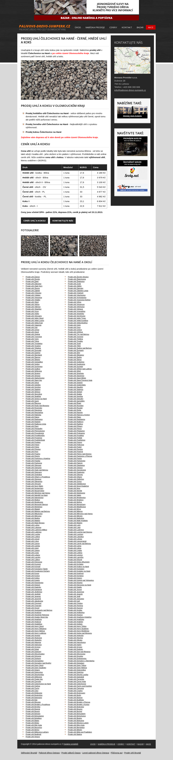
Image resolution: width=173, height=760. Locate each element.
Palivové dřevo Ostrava (49, 753)
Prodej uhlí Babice (75, 734)
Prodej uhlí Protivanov (76, 433)
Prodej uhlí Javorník (33, 599)
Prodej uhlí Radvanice (34, 419)
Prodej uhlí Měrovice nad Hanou (80, 514)
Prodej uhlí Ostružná (33, 468)
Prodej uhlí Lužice (32, 525)
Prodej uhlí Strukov (33, 373)
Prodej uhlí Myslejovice (77, 498)
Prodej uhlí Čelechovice (77, 684)
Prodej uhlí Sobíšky (33, 385)
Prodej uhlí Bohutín (33, 714)
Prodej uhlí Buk (31, 700)
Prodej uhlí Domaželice (34, 661)
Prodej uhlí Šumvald (33, 350)
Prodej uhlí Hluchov (75, 638)
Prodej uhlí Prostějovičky (35, 436)
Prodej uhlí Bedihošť (33, 734)
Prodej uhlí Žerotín (33, 279)
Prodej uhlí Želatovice (76, 281)
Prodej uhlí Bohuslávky (76, 714)
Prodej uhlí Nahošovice (34, 498)
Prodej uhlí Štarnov (33, 357)
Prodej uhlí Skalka (75, 394)
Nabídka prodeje (95, 27)
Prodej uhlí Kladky (75, 587)
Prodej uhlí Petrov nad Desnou (79, 454)
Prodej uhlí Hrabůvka (76, 619)
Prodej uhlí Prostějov (76, 436)
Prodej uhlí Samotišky (76, 401)
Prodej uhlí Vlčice (74, 302)
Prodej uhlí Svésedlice (34, 362)
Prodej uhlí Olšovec (75, 475)
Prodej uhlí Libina (74, 548)
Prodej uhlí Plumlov (75, 449)
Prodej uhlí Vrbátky (33, 300)
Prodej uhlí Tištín (74, 346)
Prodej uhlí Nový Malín (34, 486)
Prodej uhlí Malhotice (76, 518)
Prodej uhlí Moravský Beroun (37, 505)
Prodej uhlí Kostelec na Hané (79, 571)
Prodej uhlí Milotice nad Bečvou (38, 511)
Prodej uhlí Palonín (75, 463)
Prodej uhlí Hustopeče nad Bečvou (39, 610)
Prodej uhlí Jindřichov (34, 592)
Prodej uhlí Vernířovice (76, 316)
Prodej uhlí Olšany (75, 477)
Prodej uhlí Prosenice (34, 438)
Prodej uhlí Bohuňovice (77, 716)
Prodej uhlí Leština (75, 553)
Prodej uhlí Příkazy (75, 426)
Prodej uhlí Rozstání (75, 406)
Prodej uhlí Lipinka (33, 546)
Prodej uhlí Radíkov (75, 424)
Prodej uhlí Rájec (74, 417)
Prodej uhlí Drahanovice (77, 659)
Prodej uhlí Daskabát (76, 677)
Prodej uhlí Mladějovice (77, 507)
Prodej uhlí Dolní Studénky (36, 668)
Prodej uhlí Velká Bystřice (78, 323)
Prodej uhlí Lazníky (33, 557)
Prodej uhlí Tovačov (33, 346)
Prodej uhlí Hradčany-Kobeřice (79, 617)
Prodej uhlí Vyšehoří (75, 293)
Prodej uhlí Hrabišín (75, 622)
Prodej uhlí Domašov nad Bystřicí (38, 663)
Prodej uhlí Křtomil (75, 560)
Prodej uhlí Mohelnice (34, 507)
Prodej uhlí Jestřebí (33, 594)
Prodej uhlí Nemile (75, 491)
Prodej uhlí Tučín (32, 339)
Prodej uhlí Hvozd (32, 608)
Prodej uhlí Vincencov (76, 304)
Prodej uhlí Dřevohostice (35, 654)
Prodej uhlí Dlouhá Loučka (78, 675)
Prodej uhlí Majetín (75, 523)
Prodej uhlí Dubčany (33, 652)
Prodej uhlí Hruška (75, 610)
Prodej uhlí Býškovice (34, 693)
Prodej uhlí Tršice (32, 341)
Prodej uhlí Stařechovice (35, 378)
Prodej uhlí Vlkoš (32, 302)
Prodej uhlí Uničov (75, 330)
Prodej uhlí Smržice (33, 387)
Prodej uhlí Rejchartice (34, 413)
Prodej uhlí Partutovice (76, 461)
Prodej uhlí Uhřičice (75, 332)
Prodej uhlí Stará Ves (34, 380)
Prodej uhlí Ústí (31, 327)
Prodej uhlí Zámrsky (75, 288)
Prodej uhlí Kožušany (76, 569)
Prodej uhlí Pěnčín (33, 456)
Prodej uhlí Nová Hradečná (78, 486)
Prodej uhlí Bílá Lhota (76, 725)
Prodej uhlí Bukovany (34, 698)
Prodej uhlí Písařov (33, 454)
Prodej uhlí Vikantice (33, 309)
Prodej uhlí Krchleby (75, 564)
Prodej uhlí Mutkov (33, 500)
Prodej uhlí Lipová (33, 544)
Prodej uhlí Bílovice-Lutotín (78, 723)
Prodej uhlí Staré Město (77, 378)
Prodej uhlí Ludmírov (76, 530)
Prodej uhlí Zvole (74, 284)
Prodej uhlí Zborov (33, 288)
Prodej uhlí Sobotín (75, 383)
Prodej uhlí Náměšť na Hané (37, 495)
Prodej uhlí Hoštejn (75, 624)
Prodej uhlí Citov (32, 691)
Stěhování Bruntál (29, 753)
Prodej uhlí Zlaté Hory (34, 286)
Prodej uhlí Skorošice (34, 394)
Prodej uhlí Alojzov (33, 737)
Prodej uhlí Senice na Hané (36, 399)
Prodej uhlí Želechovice (77, 279)
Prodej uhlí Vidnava (75, 309)
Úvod (78, 27)
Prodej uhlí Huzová (75, 608)
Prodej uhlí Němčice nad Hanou (38, 493)
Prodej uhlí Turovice (75, 337)
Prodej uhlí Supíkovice (76, 364)
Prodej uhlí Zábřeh (33, 291)
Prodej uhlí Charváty (33, 606)
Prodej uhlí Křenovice (34, 562)
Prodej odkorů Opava (70, 753)
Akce (150, 27)
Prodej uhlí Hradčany (34, 619)
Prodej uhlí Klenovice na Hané (79, 585)
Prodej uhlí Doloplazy (76, 663)
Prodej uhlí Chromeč (33, 603)
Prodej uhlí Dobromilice (77, 670)
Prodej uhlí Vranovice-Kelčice (79, 300)
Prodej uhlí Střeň (74, 371)
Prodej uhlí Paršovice (34, 463)
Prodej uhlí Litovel (32, 539)
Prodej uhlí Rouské (75, 408)
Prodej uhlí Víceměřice (76, 311)
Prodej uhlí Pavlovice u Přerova (80, 456)
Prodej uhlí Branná (33, 709)
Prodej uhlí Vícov (32, 311)
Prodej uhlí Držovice (33, 656)
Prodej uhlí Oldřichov (76, 479)
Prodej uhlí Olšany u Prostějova (38, 477)
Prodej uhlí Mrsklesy (75, 500)
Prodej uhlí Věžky (32, 314)
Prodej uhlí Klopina (75, 583)
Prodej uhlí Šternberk (34, 355)
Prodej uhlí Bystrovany (76, 693)
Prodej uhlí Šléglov (33, 360)
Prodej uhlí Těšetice (33, 348)
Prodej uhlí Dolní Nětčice (77, 668)
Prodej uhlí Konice (33, 576)
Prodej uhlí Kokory (75, 578)
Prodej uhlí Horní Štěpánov (36, 629)
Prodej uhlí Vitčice (33, 304)
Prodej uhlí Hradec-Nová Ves (37, 617)
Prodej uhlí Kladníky (33, 587)
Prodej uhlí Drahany (33, 659)
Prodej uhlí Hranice (75, 615)
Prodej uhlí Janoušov (76, 599)
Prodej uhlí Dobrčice (75, 672)
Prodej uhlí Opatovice (76, 472)
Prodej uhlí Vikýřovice (76, 307)
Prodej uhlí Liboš (32, 548)
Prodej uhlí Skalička (33, 396)
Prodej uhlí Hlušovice (34, 638)
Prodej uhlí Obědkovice (77, 484)
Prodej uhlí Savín (32, 401)
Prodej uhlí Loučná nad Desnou (80, 532)
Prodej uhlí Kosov (32, 573)
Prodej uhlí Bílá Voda (34, 725)
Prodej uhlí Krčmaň (33, 567)
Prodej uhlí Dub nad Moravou (79, 652)
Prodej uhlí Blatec (32, 721)
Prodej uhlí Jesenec (33, 596)
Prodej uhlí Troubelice (34, 344)
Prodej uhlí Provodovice (35, 433)
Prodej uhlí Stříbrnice (34, 371)
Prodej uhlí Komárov (76, 576)
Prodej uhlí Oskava (75, 468)
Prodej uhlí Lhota (32, 553)
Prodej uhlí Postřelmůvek (35, 440)
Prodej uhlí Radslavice (76, 419)
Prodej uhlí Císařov (75, 691)
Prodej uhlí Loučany (75, 534)
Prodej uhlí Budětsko (76, 700)
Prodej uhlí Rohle (74, 410)
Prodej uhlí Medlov (33, 518)
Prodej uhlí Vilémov (33, 307)
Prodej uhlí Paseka (33, 461)
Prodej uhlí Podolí (75, 447)
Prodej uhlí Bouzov (75, 709)
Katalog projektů (71, 744)
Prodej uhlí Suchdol (75, 367)
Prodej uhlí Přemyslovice (35, 431)
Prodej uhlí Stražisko (76, 373)
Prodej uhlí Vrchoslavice (77, 298)
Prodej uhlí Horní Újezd (35, 626)
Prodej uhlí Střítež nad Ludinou (80, 369)
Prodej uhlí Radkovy (75, 422)
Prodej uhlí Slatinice (75, 390)
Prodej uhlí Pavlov (75, 459)
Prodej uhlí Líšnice (75, 539)
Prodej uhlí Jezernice (76, 592)
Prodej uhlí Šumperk (76, 350)
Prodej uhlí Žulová (33, 277)
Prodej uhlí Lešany (33, 555)
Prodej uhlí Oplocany (34, 472)
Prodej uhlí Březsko (33, 702)
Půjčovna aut (116, 753)
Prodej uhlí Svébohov (76, 362)
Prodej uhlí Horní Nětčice (35, 631)
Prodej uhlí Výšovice (33, 293)
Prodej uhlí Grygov (75, 647)
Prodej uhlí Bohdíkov (34, 718)
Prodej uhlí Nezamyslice (35, 491)
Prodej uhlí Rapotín (75, 413)
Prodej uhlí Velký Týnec (77, 318)
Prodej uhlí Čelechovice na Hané (38, 684)
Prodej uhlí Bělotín (75, 730)
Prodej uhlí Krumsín (33, 564)
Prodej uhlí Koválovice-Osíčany (38, 571)
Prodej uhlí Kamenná (34, 590)
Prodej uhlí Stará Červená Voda (80, 380)
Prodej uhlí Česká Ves (34, 679)
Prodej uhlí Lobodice (76, 537)
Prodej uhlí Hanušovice (77, 642)
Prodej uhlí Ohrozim (33, 484)
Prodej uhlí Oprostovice (77, 470)
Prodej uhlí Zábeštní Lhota (78, 291)
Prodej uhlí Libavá (33, 550)
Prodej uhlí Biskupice (76, 721)
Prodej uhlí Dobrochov (34, 672)
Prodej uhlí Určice (32, 330)
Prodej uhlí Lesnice (75, 555)
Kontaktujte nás (62, 220)
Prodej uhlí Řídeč (74, 403)
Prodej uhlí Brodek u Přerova (79, 702)
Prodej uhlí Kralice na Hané (78, 567)
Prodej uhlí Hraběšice (34, 624)
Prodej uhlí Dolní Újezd (34, 665)
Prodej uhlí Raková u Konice (79, 415)
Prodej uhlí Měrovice (33, 516)
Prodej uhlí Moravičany (76, 505)
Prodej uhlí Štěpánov (76, 355)
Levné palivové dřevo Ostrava (95, 753)
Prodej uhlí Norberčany (34, 488)
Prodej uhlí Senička (75, 396)
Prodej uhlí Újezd (32, 332)
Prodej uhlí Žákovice (33, 284)
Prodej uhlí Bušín (74, 695)
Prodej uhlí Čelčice (33, 686)
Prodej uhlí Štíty (74, 353)
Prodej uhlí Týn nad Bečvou (78, 334)
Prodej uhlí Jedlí (74, 596)
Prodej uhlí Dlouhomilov (35, 675)
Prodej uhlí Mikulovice (34, 514)
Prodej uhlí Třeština (75, 339)
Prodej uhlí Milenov (75, 511)
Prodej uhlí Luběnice (33, 532)
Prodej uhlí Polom (32, 445)
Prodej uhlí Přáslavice (76, 431)
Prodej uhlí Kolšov (33, 578)
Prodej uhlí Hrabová (33, 622)
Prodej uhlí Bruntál (132, 753)
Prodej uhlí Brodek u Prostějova (38, 705)
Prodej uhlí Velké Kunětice (78, 321)
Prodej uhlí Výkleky (33, 295)
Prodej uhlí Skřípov (33, 392)
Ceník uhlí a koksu (34, 220)
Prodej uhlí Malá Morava (35, 523)
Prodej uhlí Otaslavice (76, 465)
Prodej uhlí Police (32, 447)
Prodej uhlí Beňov (32, 730)
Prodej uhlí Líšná (32, 541)
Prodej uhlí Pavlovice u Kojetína (38, 459)
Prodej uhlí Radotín (33, 422)
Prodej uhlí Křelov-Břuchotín (79, 562)
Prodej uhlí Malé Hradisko (78, 521)
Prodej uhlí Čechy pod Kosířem (80, 686)
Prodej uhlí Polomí (75, 442)
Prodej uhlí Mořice (75, 502)
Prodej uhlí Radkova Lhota (36, 424)
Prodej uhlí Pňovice (33, 449)
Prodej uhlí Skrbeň (75, 392)
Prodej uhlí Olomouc (33, 479)
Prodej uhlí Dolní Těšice (77, 665)
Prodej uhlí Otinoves (33, 465)
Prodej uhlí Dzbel (32, 649)
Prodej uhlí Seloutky (75, 399)
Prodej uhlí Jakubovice (34, 601)
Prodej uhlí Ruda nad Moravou (37, 406)
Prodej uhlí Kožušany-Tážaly (37, 569)
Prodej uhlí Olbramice (34, 482)
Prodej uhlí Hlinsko (75, 640)
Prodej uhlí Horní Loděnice (36, 633)
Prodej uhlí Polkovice (76, 445)
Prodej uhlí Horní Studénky (78, 629)
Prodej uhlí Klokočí (33, 585)
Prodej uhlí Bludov (75, 718)
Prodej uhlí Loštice (33, 537)
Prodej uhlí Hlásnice (33, 642)
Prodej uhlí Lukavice (33, 527)
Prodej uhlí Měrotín (75, 516)
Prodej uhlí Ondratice (34, 475)
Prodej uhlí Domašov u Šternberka (81, 661)
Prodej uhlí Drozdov (75, 656)
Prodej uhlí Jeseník (75, 594)
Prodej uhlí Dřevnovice (76, 654)
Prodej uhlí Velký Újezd (34, 318)
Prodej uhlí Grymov (33, 647)
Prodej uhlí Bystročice (34, 695)
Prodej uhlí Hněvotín (76, 636)
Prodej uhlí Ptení (32, 426)
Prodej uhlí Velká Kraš (34, 323)
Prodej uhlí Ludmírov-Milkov (36, 530)
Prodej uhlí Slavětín (75, 387)
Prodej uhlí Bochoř (75, 711)
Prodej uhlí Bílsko (32, 723)
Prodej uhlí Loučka (33, 534)
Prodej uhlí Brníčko (33, 707)
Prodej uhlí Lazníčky (75, 557)
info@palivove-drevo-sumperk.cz (130, 90)
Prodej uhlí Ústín (74, 325)
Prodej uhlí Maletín (33, 521)
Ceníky (113, 27)
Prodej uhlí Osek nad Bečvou (37, 470)
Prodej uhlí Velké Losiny (35, 321)
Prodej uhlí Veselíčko (76, 314)
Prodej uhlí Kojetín (33, 580)
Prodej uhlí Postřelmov (76, 440)
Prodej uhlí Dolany (33, 670)
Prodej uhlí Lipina (74, 546)
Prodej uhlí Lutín (74, 525)
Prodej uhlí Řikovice (33, 403)
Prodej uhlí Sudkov (33, 369)
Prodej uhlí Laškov (33, 560)
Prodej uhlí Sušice (33, 364)
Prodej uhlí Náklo (74, 495)
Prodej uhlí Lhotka (75, 550)
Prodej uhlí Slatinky (33, 390)
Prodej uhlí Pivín (32, 452)
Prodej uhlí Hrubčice (33, 613)
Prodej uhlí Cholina (75, 603)
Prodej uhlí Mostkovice (34, 502)
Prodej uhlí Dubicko (75, 649)
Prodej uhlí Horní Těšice (77, 626)
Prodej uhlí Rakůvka (33, 415)
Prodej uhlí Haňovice (34, 645)
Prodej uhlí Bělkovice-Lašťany (37, 732)
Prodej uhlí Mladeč (33, 509)
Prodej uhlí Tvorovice (34, 337)
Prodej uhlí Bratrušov (76, 707)
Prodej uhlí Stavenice (76, 376)
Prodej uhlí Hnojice (33, 636)
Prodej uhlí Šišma (74, 360)
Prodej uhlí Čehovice (76, 688)
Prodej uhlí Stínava (33, 376)
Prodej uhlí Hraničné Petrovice (37, 615)
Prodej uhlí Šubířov (33, 353)
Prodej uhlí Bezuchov (34, 728)
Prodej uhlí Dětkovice (34, 677)
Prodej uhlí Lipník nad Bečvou (79, 544)
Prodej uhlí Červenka (76, 679)
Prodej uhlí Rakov (32, 417)
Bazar (140, 27)
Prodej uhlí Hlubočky (34, 640)
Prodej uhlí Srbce (32, 383)
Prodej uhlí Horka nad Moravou (80, 633)
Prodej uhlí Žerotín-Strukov (78, 277)
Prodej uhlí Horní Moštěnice (78, 631)
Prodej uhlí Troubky (75, 341)
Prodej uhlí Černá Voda (77, 682)
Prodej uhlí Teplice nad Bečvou (80, 348)
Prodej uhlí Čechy (32, 688)
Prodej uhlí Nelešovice (76, 493)
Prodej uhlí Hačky (74, 645)
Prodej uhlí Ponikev (33, 442)
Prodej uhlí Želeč (32, 281)
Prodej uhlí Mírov (74, 509)
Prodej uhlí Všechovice (76, 295)
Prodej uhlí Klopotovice (34, 583)
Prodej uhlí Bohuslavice (35, 716)
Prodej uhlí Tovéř (74, 344)
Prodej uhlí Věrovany (34, 316)
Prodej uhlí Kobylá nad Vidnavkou (81, 580)
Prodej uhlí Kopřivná (75, 573)
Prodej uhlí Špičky (75, 357)
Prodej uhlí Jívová (75, 590)
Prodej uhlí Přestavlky (34, 429)
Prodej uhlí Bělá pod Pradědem (80, 732)
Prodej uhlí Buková (75, 698)
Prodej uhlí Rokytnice (34, 410)
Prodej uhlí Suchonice (34, 367)
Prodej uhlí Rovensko (34, 408)
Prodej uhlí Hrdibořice (76, 613)
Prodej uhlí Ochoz (75, 482)
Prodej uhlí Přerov (75, 429)
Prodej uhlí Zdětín (75, 286)
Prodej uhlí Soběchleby (77, 385)
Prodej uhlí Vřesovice (34, 298)
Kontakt (127, 27)
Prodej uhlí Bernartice (76, 728)
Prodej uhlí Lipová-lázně (77, 541)
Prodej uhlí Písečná (75, 452)
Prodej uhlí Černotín (33, 682)
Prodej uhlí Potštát (75, 438)
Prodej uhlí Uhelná (33, 334)
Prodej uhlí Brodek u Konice (78, 705)
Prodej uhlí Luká (74, 527)
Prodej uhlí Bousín (33, 711)
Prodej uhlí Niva (74, 488)
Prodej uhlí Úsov (74, 327)
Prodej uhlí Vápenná (33, 325)
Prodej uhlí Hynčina (75, 606)
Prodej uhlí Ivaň (74, 601)
